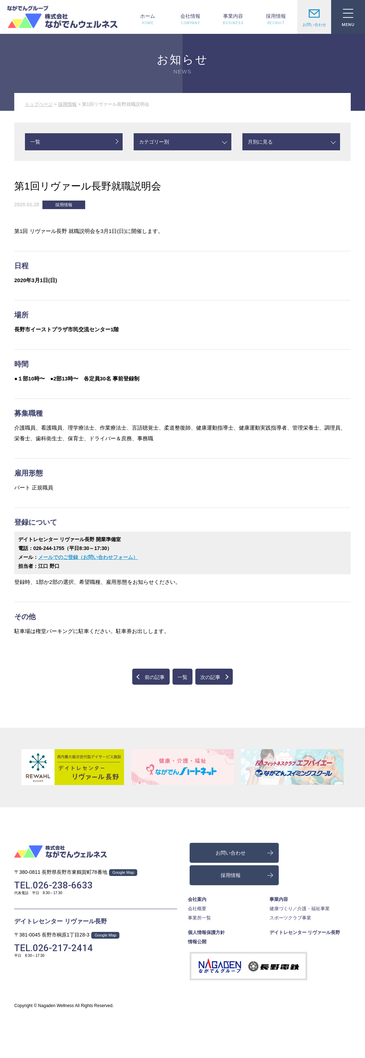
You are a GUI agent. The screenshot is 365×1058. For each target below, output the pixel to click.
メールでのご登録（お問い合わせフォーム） (88, 557)
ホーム (147, 16)
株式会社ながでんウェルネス (62, 17)
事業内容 (233, 16)
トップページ (39, 104)
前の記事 (155, 677)
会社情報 (190, 16)
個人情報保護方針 (206, 932)
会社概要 (197, 908)
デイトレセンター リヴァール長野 (60, 921)
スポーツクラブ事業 (290, 917)
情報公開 (197, 941)
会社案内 (197, 899)
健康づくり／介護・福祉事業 (299, 908)
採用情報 (276, 16)
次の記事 (210, 677)
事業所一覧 (199, 917)
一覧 (35, 142)
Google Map (123, 872)
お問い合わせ (314, 17)
